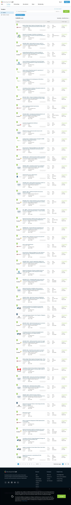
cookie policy (24, 500)
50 (62, 464)
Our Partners (49, 480)
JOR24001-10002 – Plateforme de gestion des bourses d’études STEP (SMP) (33, 192)
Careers (48, 478)
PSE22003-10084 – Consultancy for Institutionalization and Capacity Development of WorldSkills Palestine (34, 115)
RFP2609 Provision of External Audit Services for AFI (32, 130)
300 (68, 464)
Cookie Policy (59, 480)
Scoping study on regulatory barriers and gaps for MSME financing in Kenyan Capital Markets (33, 139)
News (33, 4)
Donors (37, 486)
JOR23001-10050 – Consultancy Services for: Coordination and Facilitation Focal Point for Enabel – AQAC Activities (33, 166)
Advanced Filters (20, 14)
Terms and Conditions (61, 476)
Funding (8, 4)
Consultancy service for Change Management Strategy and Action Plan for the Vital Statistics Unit (34, 439)
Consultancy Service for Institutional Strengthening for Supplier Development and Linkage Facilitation (33, 333)
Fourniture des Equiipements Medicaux (30, 123)
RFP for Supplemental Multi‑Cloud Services (31, 106)
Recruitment (25, 4)
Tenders (3, 12)
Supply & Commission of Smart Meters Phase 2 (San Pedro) (34, 447)
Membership (40, 4)
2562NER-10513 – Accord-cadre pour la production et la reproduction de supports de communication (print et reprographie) (33, 228)
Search (66, 11)
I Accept (61, 496)
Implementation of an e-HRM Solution (30, 174)
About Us (49, 474)
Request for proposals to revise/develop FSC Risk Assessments (32, 456)
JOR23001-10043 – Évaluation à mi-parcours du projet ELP (33, 236)
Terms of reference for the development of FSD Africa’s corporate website (33, 80)
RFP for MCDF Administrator (28, 244)
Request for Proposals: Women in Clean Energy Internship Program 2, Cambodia (34, 404)
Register (67, 2)
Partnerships (16, 4)
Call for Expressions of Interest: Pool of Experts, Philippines (34, 315)
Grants (37, 484)
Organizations (39, 480)
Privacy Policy (60, 478)
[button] (20, 15)
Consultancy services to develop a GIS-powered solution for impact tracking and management (34, 89)
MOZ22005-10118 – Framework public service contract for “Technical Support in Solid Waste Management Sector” (33, 280)
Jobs (2, 4)
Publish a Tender (5, 14)
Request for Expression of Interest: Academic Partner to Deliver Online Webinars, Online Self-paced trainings (33, 271)
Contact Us (49, 476)
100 (65, 464)
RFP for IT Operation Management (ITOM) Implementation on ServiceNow (34, 421)
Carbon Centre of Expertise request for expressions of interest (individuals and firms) (33, 71)
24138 (37, 464)
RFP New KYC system (27, 412)
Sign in (60, 2)
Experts (37, 476)
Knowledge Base (60, 474)
